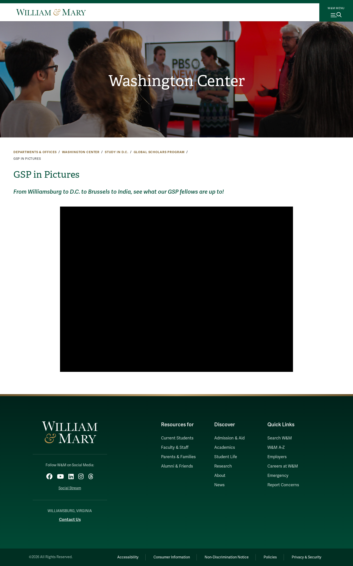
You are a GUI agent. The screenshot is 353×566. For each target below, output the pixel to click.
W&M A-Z (276, 447)
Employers (277, 456)
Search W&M (279, 438)
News (219, 485)
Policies (270, 557)
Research (223, 466)
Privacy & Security (306, 557)
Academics (224, 447)
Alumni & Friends (177, 466)
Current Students (177, 438)
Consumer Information (171, 557)
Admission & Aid (229, 438)
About (219, 475)
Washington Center (176, 81)
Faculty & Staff (174, 447)
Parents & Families (178, 456)
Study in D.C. (116, 152)
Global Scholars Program (159, 152)
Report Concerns (283, 485)
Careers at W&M (282, 466)
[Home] (51, 12)
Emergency (277, 475)
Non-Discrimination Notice (227, 557)
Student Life (225, 456)
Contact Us (70, 519)
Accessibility (128, 557)
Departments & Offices (35, 152)
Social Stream (69, 488)
